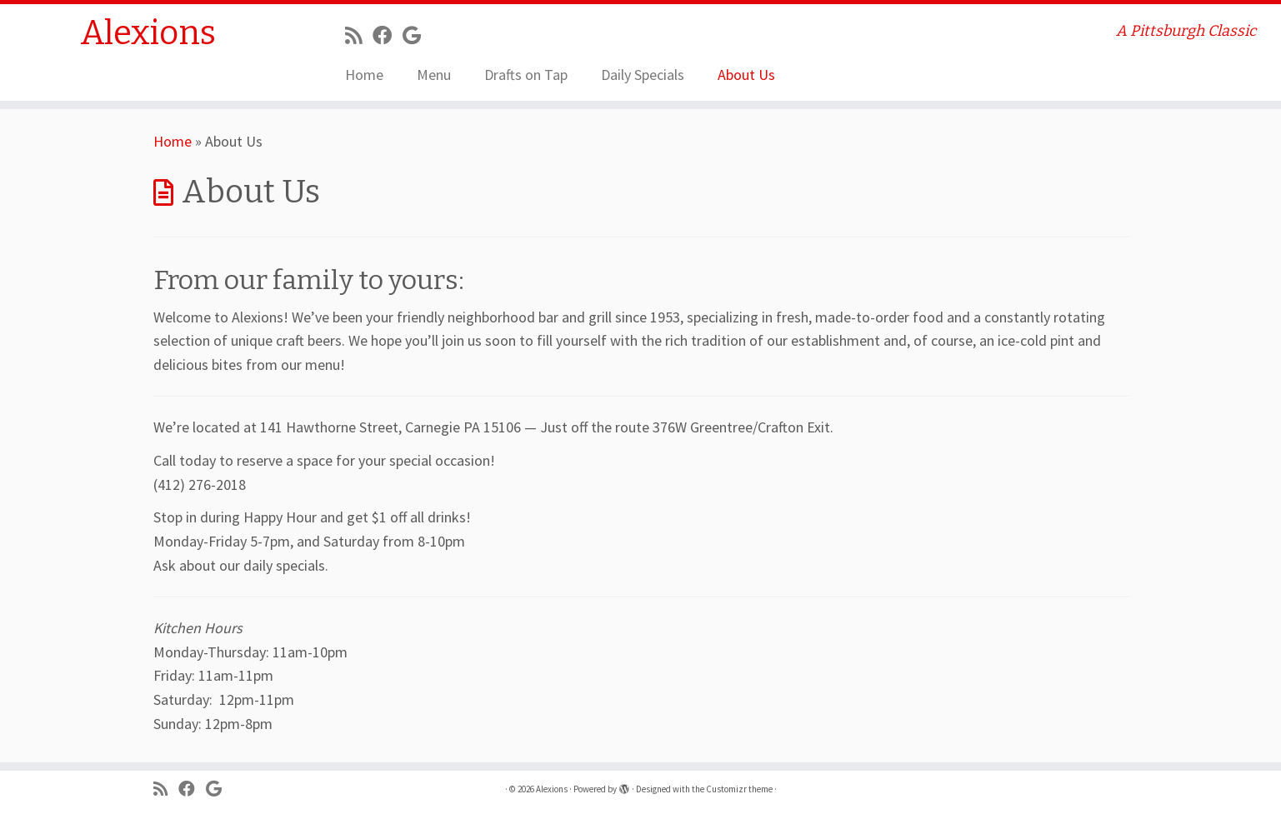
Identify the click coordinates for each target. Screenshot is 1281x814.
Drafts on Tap (526, 74)
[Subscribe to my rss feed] (359, 35)
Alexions (148, 33)
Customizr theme (739, 789)
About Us (746, 74)
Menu (434, 74)
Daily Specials (642, 74)
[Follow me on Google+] (417, 35)
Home (364, 74)
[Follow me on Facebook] (388, 35)
